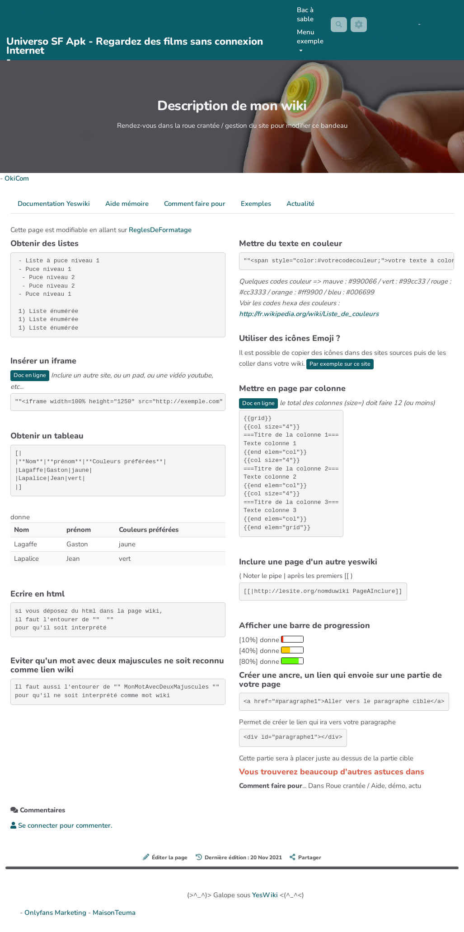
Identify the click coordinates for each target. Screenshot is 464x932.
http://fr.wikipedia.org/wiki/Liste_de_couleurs (309, 313)
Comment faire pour (194, 203)
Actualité (300, 203)
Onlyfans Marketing (56, 913)
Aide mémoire (127, 203)
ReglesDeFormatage (160, 229)
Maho (408, 23)
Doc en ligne (31, 375)
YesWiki (265, 895)
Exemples (256, 203)
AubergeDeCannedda (361, 37)
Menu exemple (309, 39)
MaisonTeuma (114, 913)
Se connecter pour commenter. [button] (61, 825)
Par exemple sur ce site (342, 363)
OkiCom (17, 178)
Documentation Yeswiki (54, 203)
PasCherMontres (39, 13)
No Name (384, 23)
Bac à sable (304, 14)
